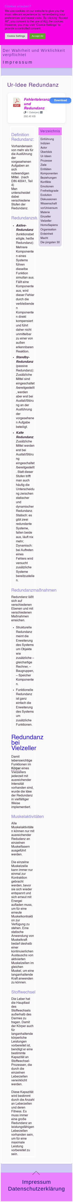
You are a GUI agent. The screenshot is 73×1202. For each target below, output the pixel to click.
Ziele (43, 165)
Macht (44, 238)
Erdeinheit (46, 234)
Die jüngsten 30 (50, 242)
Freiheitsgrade (49, 191)
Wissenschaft (48, 203)
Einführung (47, 139)
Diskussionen (48, 199)
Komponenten (49, 173)
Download (60, 100)
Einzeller (45, 216)
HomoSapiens (49, 225)
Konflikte (45, 182)
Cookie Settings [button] (16, 36)
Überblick (46, 152)
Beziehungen (48, 178)
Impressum (18, 62)
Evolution (46, 195)
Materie (45, 212)
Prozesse (46, 160)
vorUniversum (49, 208)
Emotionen (47, 186)
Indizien (45, 143)
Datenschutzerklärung (36, 1189)
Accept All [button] (37, 36)
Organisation (48, 229)
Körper (16, 768)
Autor (43, 147)
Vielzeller (46, 221)
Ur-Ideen (45, 156)
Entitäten (45, 169)
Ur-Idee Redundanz (33, 85)
